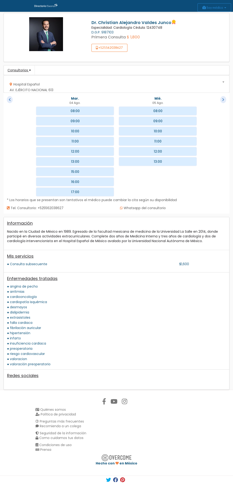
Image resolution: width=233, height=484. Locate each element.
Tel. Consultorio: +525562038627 (35, 208)
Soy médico (214, 7)
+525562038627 (109, 47)
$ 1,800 (133, 37)
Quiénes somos (51, 409)
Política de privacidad (56, 414)
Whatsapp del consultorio (143, 208)
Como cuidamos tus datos (59, 437)
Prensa (43, 449)
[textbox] (115, 86)
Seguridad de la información (61, 433)
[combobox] (115, 84)
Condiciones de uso (54, 445)
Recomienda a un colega (58, 426)
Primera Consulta (108, 37)
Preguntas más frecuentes (60, 421)
